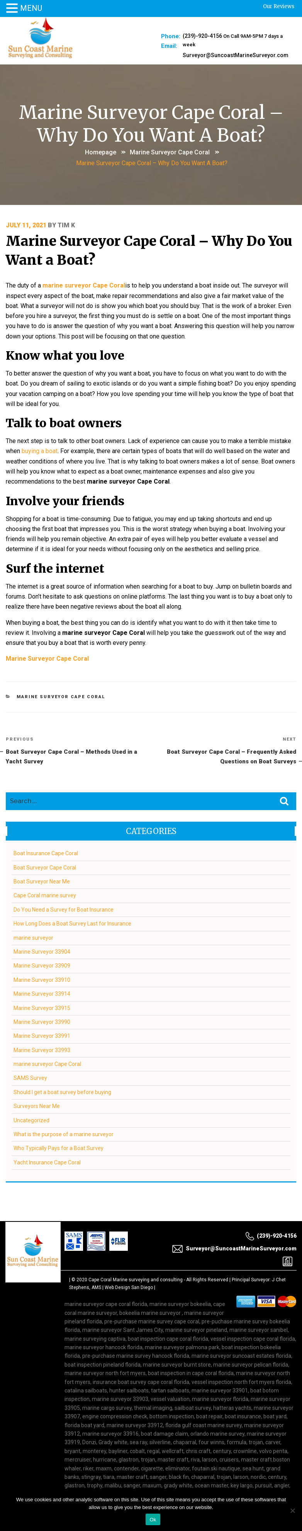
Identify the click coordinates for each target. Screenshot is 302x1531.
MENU (31, 8)
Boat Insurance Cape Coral (46, 831)
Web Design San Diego (129, 1265)
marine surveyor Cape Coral (170, 152)
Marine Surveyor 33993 (42, 1028)
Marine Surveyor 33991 (42, 1014)
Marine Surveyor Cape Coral (47, 634)
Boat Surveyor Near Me (42, 859)
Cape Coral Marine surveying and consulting (135, 1257)
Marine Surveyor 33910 (42, 958)
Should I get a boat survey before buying (63, 1070)
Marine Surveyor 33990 (42, 1000)
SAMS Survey (31, 1056)
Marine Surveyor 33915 (42, 986)
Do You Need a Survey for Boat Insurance (64, 888)
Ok (152, 1520)
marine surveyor (34, 916)
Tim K (66, 223)
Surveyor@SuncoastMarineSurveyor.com (235, 54)
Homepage (100, 152)
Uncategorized (32, 1098)
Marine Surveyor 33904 (42, 930)
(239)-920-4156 (202, 35)
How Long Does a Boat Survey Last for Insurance (73, 901)
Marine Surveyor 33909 (42, 944)
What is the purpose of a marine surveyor (64, 1112)
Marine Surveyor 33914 (42, 972)
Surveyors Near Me (37, 1084)
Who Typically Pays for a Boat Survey (59, 1126)
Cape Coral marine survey (45, 873)
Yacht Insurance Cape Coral (47, 1140)
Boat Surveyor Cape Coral (45, 845)
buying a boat (40, 439)
